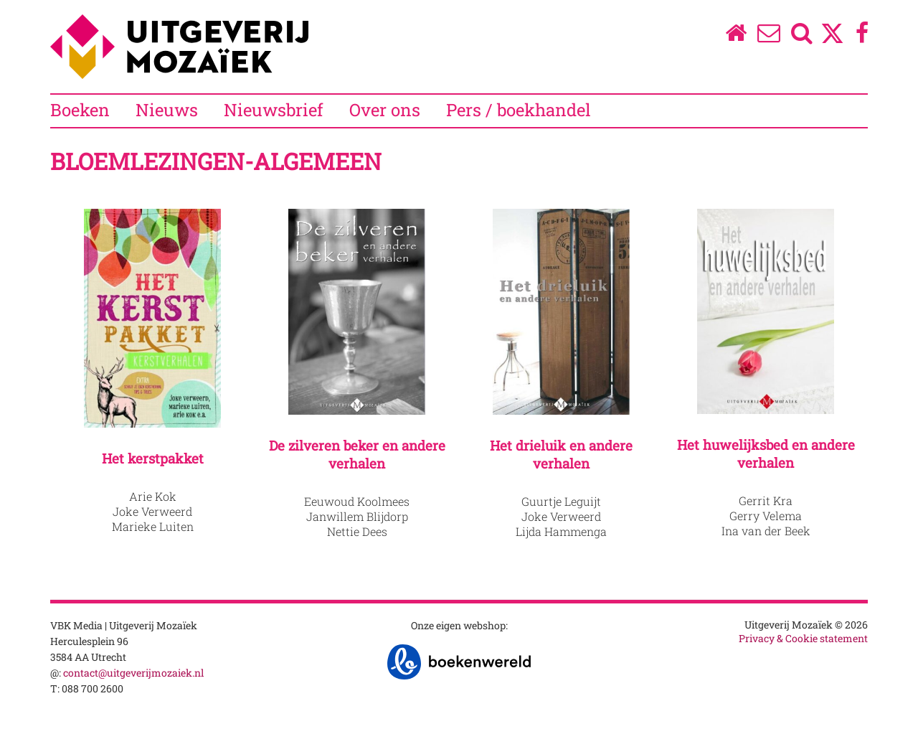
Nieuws (167, 109)
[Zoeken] (802, 36)
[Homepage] (735, 36)
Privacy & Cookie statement (803, 638)
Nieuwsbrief (273, 109)
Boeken (80, 109)
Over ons (384, 109)
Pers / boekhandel (518, 109)
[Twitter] (832, 40)
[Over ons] (769, 36)
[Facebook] (862, 36)
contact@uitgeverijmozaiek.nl (133, 672)
